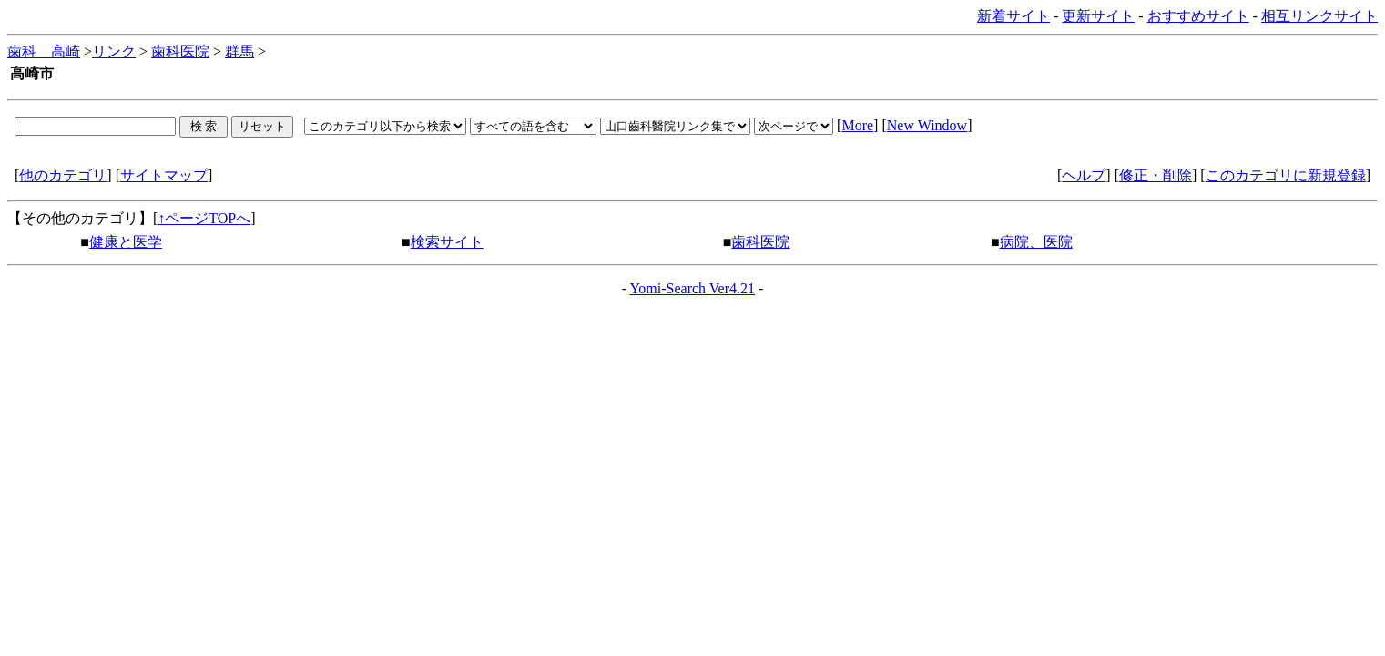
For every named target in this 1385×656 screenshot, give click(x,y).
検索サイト (447, 242)
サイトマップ (164, 175)
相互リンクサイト (1319, 16)
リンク (114, 51)
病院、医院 (1036, 242)
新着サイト (1013, 16)
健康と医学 (125, 242)
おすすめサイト (1198, 16)
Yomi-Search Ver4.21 (692, 288)
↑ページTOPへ (204, 218)
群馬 (239, 51)
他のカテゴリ (63, 175)
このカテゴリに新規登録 (1286, 175)
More (857, 125)
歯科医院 (180, 51)
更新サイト (1098, 16)
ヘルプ (1083, 175)
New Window (927, 125)
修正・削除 (1155, 175)
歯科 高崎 (43, 51)
